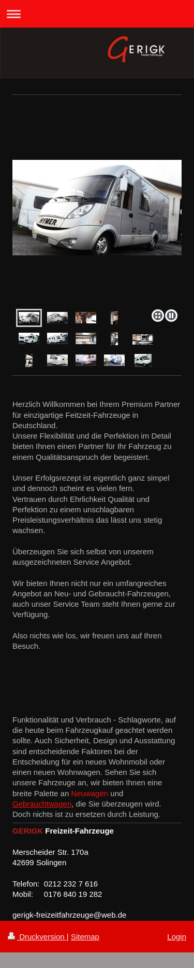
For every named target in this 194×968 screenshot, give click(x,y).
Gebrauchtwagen (41, 803)
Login (176, 936)
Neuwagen (89, 793)
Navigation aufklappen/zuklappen (97, 14)
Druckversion (37, 936)
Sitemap (85, 936)
